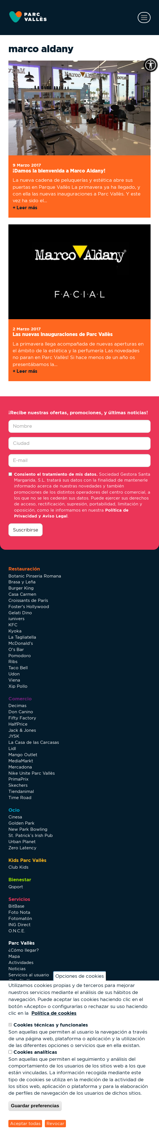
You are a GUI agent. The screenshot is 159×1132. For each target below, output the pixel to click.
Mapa (14, 956)
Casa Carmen (22, 594)
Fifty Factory (22, 717)
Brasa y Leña (22, 581)
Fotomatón (20, 918)
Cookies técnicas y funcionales (50, 1024)
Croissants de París (28, 600)
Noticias (17, 968)
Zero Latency (22, 847)
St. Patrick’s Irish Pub (30, 835)
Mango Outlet (22, 754)
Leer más (27, 207)
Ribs (12, 661)
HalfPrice (17, 724)
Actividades (20, 962)
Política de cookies (54, 1013)
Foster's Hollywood (28, 606)
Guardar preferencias (35, 1105)
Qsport (15, 886)
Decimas (17, 705)
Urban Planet (22, 841)
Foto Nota (19, 912)
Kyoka (15, 631)
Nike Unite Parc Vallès (31, 773)
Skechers (17, 785)
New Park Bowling (27, 829)
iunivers (16, 618)
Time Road (19, 797)
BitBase (16, 906)
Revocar (55, 1123)
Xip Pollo (17, 686)
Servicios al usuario (28, 974)
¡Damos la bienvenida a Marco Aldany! (59, 170)
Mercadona (20, 767)
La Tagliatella (22, 637)
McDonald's (20, 643)
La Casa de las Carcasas (33, 742)
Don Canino (20, 711)
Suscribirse (25, 529)
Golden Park (21, 823)
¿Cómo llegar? (23, 950)
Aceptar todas (25, 1123)
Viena (14, 680)
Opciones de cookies (79, 976)
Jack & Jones (22, 730)
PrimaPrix (18, 779)
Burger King (21, 588)
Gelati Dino (20, 612)
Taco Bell (18, 667)
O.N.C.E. (16, 930)
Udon (14, 673)
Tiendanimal (21, 791)
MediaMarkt (20, 760)
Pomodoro (19, 655)
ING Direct (19, 924)
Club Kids (18, 867)
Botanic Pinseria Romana (34, 576)
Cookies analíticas (35, 1052)
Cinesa (15, 817)
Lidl (12, 748)
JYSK (13, 736)
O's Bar (16, 649)
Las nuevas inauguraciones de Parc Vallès (63, 334)
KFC (12, 624)
